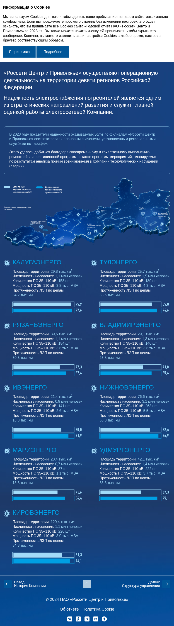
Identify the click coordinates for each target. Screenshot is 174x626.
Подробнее (53, 52)
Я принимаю (19, 52)
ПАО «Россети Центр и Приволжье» (94, 599)
